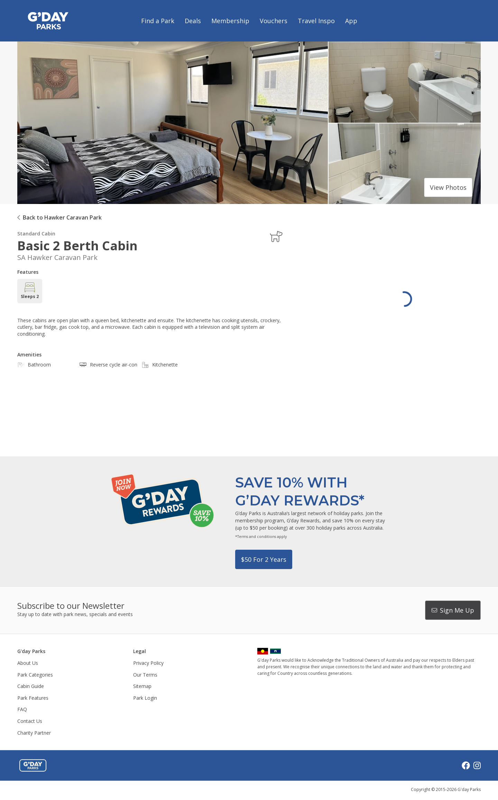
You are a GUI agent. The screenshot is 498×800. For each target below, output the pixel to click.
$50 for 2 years (263, 559)
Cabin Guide (30, 686)
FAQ (22, 709)
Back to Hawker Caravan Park (62, 217)
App (351, 21)
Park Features (32, 698)
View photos (448, 187)
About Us (27, 663)
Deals (193, 21)
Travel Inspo (316, 21)
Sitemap (142, 686)
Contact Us (29, 721)
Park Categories (35, 674)
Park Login (145, 698)
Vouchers (273, 21)
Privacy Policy (148, 663)
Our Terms (145, 674)
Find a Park (157, 21)
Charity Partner (34, 732)
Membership (230, 21)
